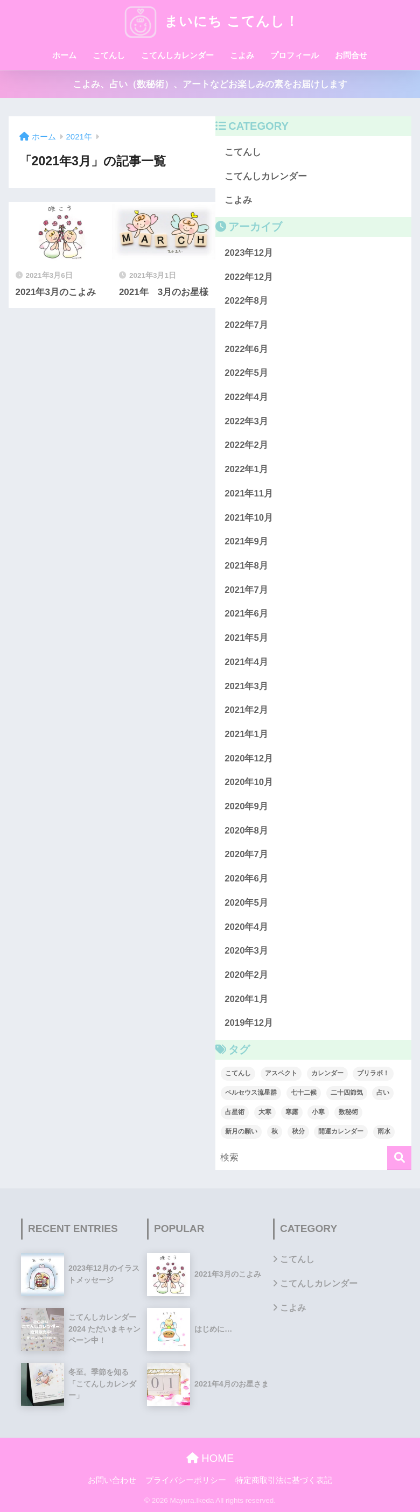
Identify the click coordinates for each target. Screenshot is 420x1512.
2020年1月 (246, 999)
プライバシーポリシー (185, 1480)
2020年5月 (246, 903)
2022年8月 (246, 301)
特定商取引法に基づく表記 (283, 1480)
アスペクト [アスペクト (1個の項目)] (281, 1073)
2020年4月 (246, 927)
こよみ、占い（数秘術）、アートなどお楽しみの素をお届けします (210, 84)
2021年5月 (246, 638)
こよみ (242, 55)
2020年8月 (246, 830)
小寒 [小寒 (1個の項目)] (318, 1112)
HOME (210, 1458)
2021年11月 (249, 493)
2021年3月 (246, 686)
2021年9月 (246, 541)
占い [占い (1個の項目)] (382, 1092)
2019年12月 (249, 1023)
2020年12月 (249, 758)
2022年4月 (246, 397)
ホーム (64, 55)
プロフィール (294, 55)
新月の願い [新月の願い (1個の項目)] (241, 1131)
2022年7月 (246, 325)
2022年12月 (249, 277)
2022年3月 (246, 421)
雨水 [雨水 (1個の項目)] (383, 1131)
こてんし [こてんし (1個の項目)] (238, 1073)
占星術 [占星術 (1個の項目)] (234, 1112)
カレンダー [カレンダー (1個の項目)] (327, 1073)
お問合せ (351, 55)
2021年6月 (246, 613)
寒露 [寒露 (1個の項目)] (291, 1112)
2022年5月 (246, 373)
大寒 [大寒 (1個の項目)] (264, 1112)
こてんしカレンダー (177, 55)
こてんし (109, 55)
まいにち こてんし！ (210, 21)
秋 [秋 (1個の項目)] (274, 1131)
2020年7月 (246, 854)
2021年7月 (246, 590)
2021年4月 (246, 662)
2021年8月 (246, 566)
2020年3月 (246, 951)
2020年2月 (246, 975)
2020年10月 (249, 782)
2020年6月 (246, 878)
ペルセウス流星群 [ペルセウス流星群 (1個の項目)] (251, 1092)
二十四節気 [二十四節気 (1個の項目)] (347, 1092)
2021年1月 (246, 734)
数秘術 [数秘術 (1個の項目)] (348, 1112)
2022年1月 (246, 469)
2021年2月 (246, 710)
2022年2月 (246, 445)
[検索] (399, 1158)
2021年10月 (249, 518)
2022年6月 (246, 349)
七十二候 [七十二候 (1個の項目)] (304, 1092)
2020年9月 (246, 806)
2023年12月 (249, 253)
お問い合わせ (112, 1480)
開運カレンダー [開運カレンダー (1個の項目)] (340, 1131)
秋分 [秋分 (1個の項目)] (298, 1131)
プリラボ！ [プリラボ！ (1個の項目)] (373, 1073)
